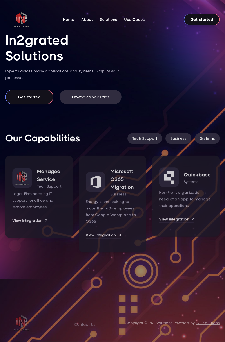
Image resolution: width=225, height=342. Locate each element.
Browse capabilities (90, 97)
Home (68, 19)
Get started (202, 19)
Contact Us (85, 324)
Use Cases (134, 19)
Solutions (108, 19)
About (87, 19)
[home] (21, 19)
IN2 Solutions (208, 323)
